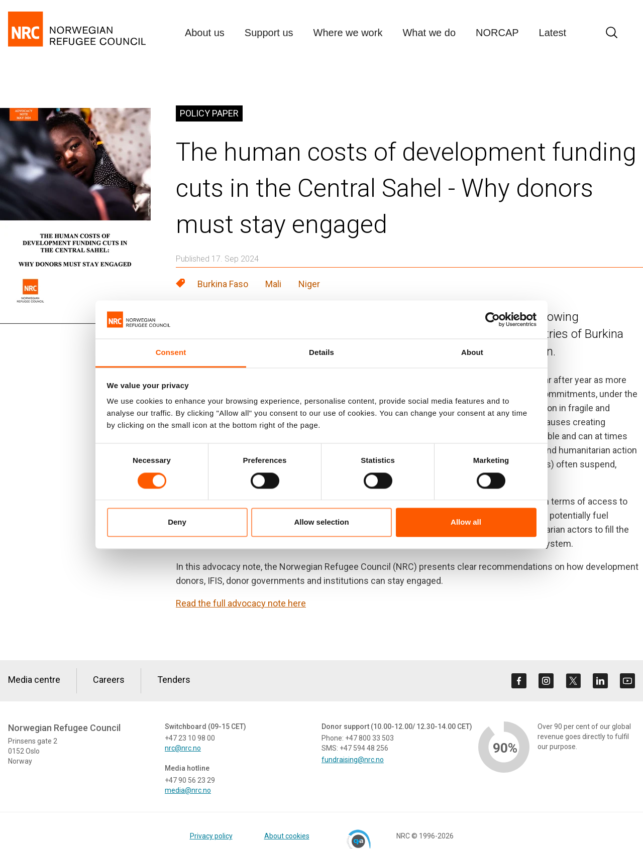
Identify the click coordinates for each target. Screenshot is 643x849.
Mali (273, 284)
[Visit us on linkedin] (600, 680)
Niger (309, 284)
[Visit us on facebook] (518, 680)
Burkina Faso (222, 284)
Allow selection (321, 522)
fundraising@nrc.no (353, 760)
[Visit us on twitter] (573, 680)
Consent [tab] (171, 352)
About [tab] (472, 352)
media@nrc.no (188, 790)
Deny (177, 522)
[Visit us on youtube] (627, 680)
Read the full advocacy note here (241, 603)
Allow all (466, 522)
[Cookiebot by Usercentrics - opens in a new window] (493, 319)
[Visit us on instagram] (546, 680)
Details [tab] (321, 352)
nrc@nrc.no (183, 748)
